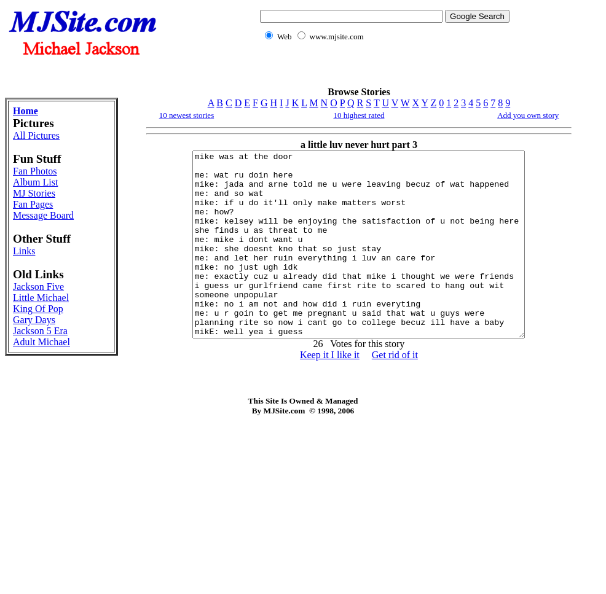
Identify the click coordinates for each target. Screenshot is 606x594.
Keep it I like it (330, 391)
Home (25, 111)
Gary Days (34, 320)
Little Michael (41, 297)
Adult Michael (41, 342)
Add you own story (528, 115)
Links (24, 251)
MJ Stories (34, 193)
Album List (35, 182)
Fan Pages (33, 204)
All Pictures (36, 135)
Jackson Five (38, 286)
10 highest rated (358, 115)
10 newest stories (186, 115)
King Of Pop (38, 308)
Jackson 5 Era (40, 331)
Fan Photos (35, 171)
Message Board (43, 215)
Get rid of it (395, 391)
